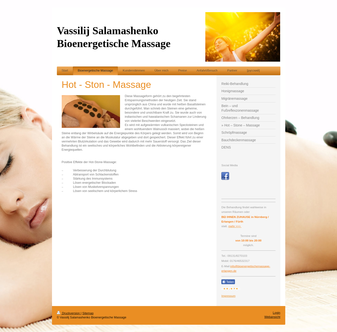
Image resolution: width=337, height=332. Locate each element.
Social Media (229, 165)
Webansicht (272, 317)
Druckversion (69, 313)
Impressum (228, 295)
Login (276, 313)
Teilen (228, 282)
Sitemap (88, 313)
